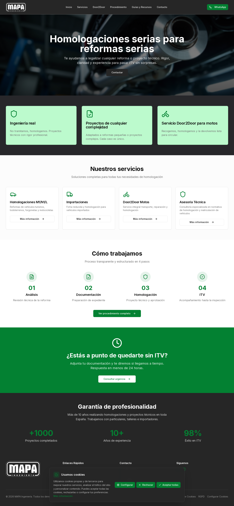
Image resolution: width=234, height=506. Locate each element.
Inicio (69, 7)
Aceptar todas (168, 484)
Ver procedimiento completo (117, 313)
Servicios (82, 7)
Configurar (125, 484)
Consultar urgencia (117, 379)
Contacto (162, 7)
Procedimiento (118, 7)
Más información (32, 218)
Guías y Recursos (142, 7)
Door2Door (99, 7)
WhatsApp (217, 7)
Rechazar (145, 484)
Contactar (117, 72)
